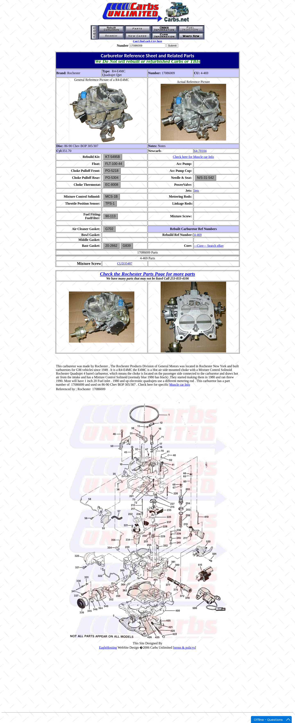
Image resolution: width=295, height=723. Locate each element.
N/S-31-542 (205, 177)
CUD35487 (124, 263)
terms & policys (184, 647)
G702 (109, 229)
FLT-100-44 (113, 163)
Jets (196, 190)
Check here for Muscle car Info (193, 157)
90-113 (110, 216)
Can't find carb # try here (147, 41)
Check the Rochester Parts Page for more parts (147, 274)
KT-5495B (112, 157)
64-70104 (200, 151)
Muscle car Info (179, 384)
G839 (127, 245)
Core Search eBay (209, 245)
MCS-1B (111, 196)
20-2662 (111, 245)
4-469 (198, 235)
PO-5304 (111, 177)
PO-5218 (111, 170)
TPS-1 (110, 203)
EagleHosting (108, 647)
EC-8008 (111, 184)
